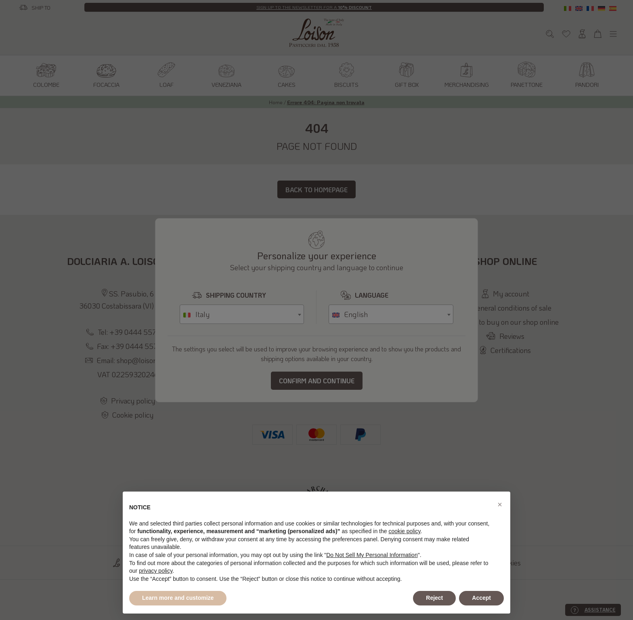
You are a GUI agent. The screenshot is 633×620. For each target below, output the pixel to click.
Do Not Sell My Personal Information (371, 555)
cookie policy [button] (404, 531)
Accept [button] (481, 598)
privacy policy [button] (155, 570)
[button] (499, 504)
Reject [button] (434, 598)
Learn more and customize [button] (178, 598)
